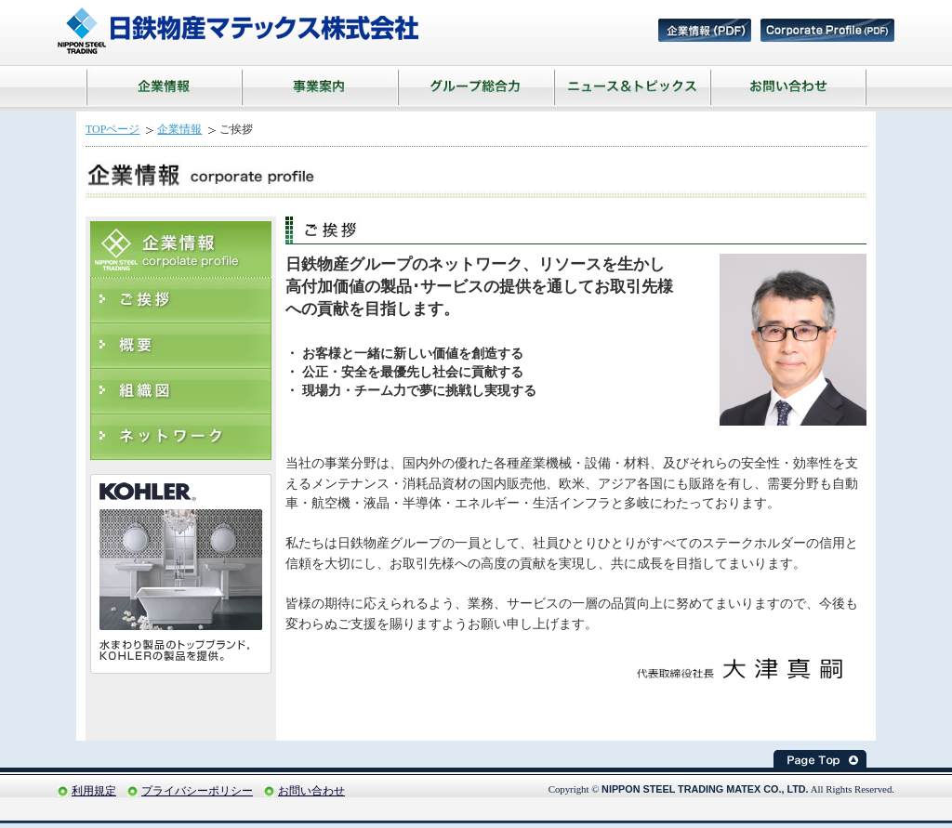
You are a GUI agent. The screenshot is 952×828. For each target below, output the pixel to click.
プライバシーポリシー (197, 790)
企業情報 (179, 129)
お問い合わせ (311, 790)
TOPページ (112, 129)
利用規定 (94, 790)
